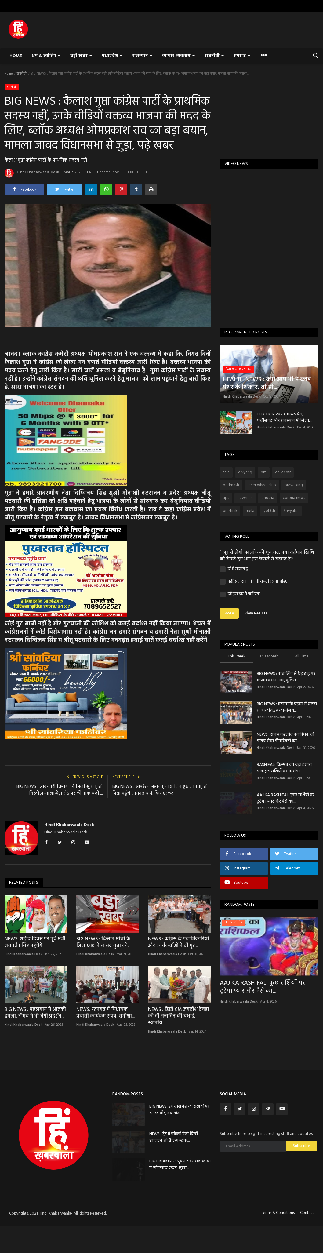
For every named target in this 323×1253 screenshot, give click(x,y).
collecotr (283, 472)
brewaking (294, 485)
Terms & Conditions (278, 1213)
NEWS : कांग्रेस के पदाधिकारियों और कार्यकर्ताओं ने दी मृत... (178, 942)
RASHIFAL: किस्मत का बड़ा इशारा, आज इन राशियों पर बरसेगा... (285, 768)
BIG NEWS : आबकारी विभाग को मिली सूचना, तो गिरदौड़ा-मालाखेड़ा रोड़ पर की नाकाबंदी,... (59, 790)
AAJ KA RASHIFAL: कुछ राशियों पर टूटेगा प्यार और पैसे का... (285, 798)
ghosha (267, 498)
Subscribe (301, 1145)
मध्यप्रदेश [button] (112, 56)
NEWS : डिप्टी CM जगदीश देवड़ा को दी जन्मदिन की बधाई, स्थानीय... (178, 1016)
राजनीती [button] (214, 56)
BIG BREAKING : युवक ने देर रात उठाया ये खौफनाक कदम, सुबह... (180, 1164)
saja (226, 472)
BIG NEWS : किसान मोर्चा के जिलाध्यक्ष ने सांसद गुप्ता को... (103, 942)
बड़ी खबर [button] (81, 56)
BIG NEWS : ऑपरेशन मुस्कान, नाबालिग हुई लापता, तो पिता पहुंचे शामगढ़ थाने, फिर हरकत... (160, 790)
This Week (236, 657)
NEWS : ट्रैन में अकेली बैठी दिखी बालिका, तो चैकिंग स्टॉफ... (173, 1137)
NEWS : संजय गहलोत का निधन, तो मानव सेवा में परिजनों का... (285, 737)
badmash (231, 485)
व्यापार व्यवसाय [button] (178, 56)
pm (264, 472)
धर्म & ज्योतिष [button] (46, 56)
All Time (302, 657)
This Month (268, 657)
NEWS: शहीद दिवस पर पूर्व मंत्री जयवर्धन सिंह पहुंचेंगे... (35, 942)
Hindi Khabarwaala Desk (32, 173)
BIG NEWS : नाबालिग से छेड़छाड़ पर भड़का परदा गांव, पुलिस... (286, 677)
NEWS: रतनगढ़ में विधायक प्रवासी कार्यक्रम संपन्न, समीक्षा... (105, 1013)
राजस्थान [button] (142, 56)
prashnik (230, 511)
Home (15, 56)
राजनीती (22, 73)
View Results (255, 613)
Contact (307, 1213)
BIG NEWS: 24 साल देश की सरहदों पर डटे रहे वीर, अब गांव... (179, 1109)
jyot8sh (269, 511)
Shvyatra (291, 511)
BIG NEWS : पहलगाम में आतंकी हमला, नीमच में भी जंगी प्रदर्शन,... (35, 1013)
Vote (229, 613)
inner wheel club (262, 485)
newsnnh (245, 498)
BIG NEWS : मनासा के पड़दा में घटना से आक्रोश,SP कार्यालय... (287, 707)
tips (226, 498)
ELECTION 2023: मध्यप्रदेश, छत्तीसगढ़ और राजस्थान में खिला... (284, 417)
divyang (245, 472)
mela (250, 511)
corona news (294, 498)
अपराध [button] (242, 56)
